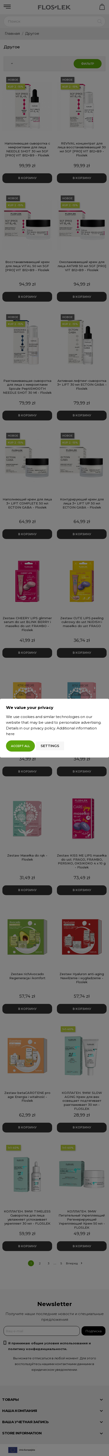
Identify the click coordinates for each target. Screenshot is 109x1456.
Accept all (20, 746)
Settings (50, 745)
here (10, 734)
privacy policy (43, 728)
